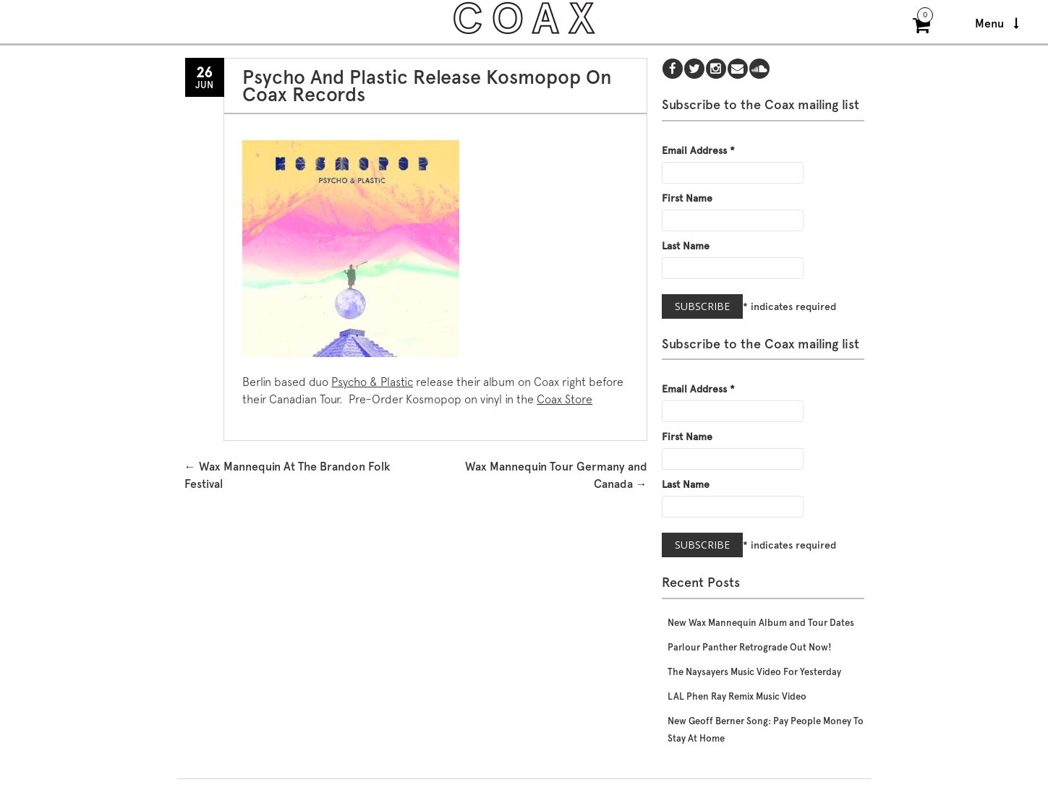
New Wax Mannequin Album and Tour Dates (761, 622)
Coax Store (564, 399)
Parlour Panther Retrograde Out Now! (750, 647)
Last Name (686, 246)
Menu (997, 23)
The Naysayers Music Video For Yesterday (754, 671)
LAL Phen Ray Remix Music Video (737, 696)
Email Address (698, 150)
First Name (687, 198)
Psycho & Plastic (372, 382)
